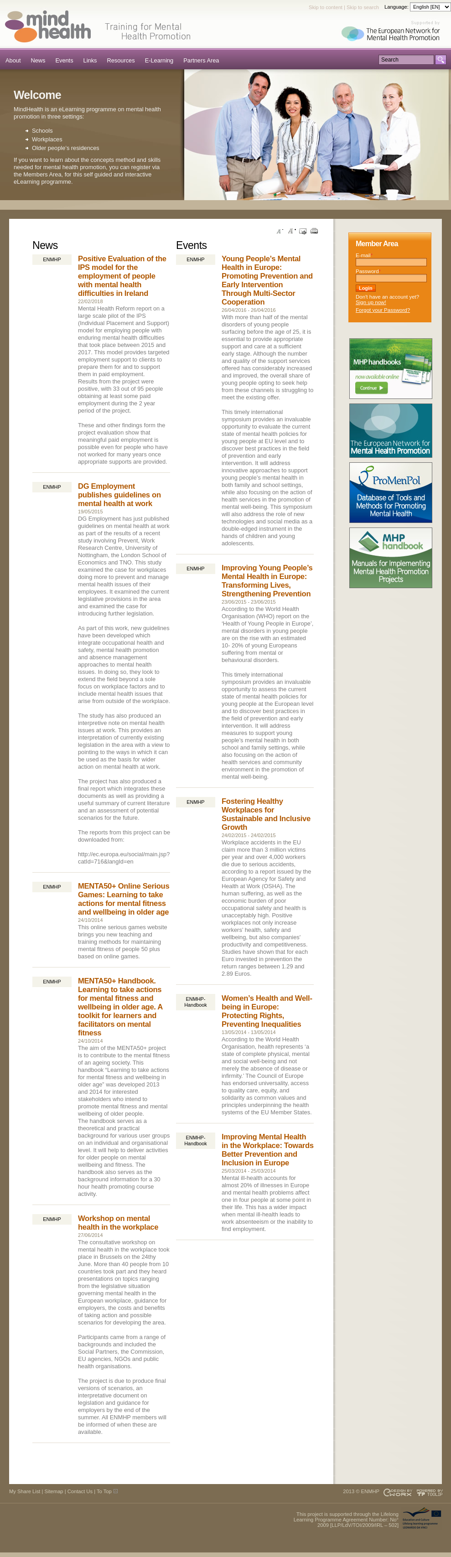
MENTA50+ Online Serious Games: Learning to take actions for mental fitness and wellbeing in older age (123, 899)
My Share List (24, 1491)
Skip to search (363, 7)
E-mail (364, 255)
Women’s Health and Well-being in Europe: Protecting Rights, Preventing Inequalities (267, 1011)
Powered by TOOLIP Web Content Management (431, 1493)
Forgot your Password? (383, 310)
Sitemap (54, 1491)
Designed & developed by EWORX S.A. (397, 1493)
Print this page (314, 231)
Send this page (302, 231)
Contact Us (80, 1491)
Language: (397, 7)
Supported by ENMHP (394, 32)
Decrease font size (280, 231)
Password (368, 271)
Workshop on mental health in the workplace (118, 1222)
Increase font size (291, 231)
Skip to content (325, 7)
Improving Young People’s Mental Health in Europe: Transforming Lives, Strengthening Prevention (267, 581)
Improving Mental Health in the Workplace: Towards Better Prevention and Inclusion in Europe (268, 1150)
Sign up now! (371, 302)
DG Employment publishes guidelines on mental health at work (119, 495)
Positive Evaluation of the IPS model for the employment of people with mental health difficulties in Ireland (122, 276)
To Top (104, 1491)
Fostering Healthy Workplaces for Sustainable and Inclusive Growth (266, 814)
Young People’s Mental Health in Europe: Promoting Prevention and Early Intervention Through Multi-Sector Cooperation (267, 280)
